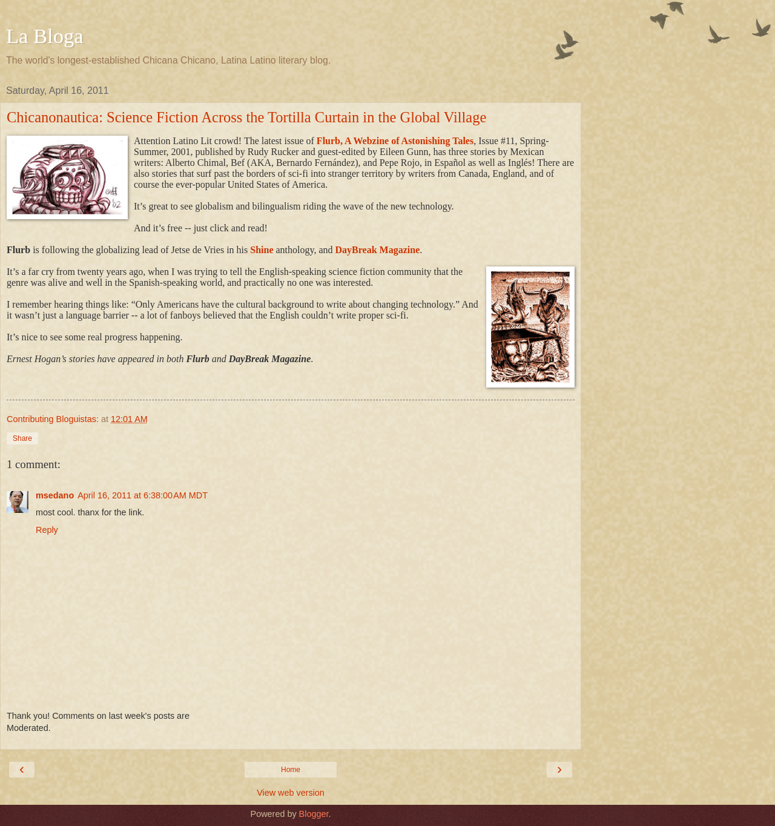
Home (290, 769)
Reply (47, 530)
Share (22, 438)
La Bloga (45, 35)
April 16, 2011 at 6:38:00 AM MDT (143, 495)
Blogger (314, 814)
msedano (55, 495)
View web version (291, 793)
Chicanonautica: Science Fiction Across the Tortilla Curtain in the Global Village (246, 117)
